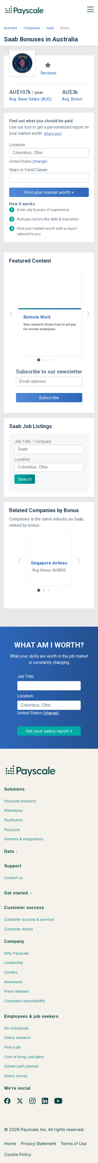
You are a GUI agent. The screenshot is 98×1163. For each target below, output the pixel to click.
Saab (50, 28)
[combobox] (49, 152)
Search (25, 479)
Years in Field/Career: (28, 169)
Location (22, 459)
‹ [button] (43, 313)
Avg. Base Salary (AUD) (30, 99)
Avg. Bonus (72, 99)
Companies (32, 28)
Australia (10, 28)
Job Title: (25, 676)
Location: (17, 144)
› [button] (55, 313)
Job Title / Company (32, 441)
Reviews (48, 73)
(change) (39, 161)
